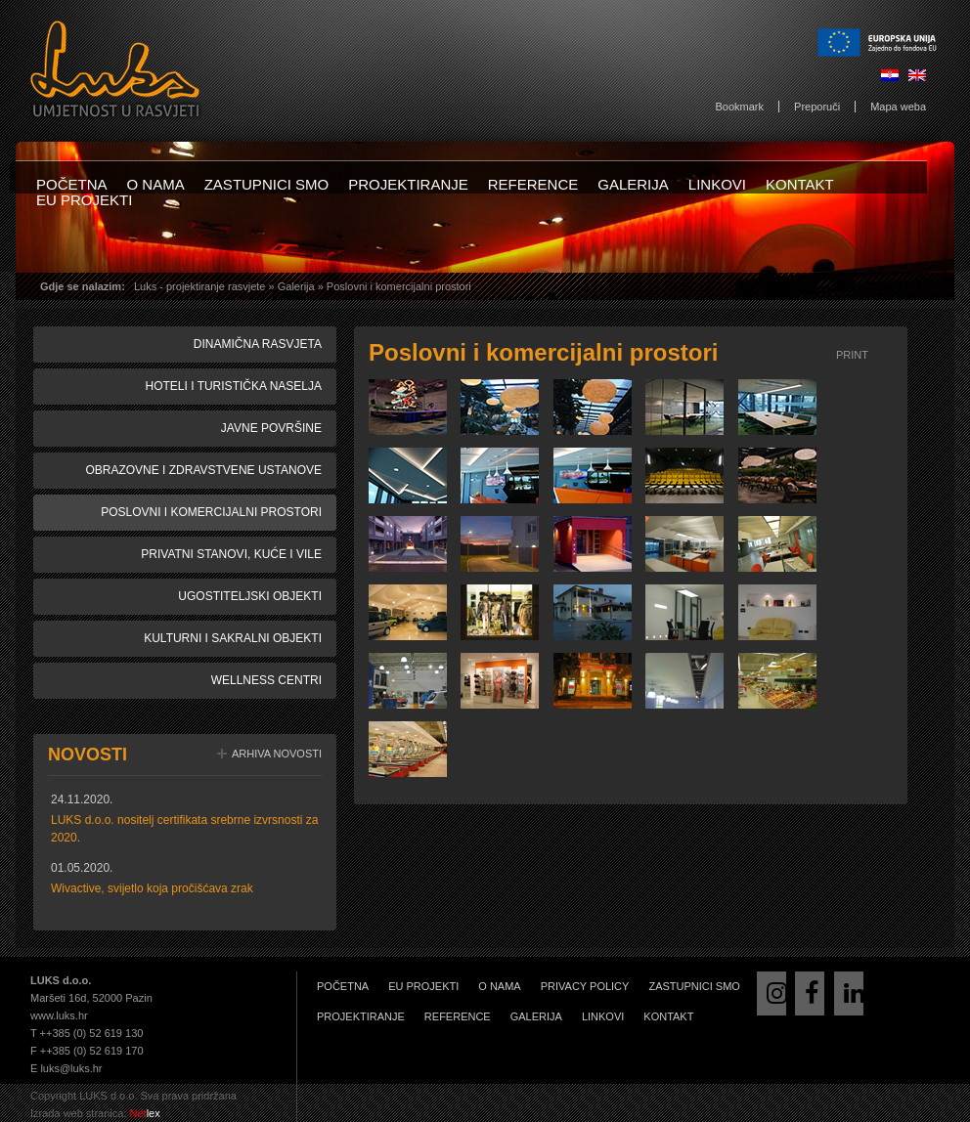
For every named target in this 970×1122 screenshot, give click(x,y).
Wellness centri (266, 680)
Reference (533, 184)
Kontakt (800, 184)
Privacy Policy (585, 986)
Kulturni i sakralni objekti (233, 638)
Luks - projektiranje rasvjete (200, 286)
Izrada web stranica (76, 1113)
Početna (72, 184)
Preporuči (817, 106)
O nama (156, 184)
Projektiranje (408, 184)
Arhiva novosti (277, 753)
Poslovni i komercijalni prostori (211, 512)
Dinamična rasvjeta (258, 344)
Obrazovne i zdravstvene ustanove (203, 470)
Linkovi (717, 184)
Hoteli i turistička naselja (234, 386)
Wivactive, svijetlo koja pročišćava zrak (152, 888)
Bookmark (740, 106)
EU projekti (84, 200)
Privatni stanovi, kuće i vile (231, 554)
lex (145, 1113)
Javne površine (271, 428)
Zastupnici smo (267, 184)
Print (852, 355)
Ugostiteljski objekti (250, 596)
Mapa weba (898, 106)
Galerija (633, 184)
